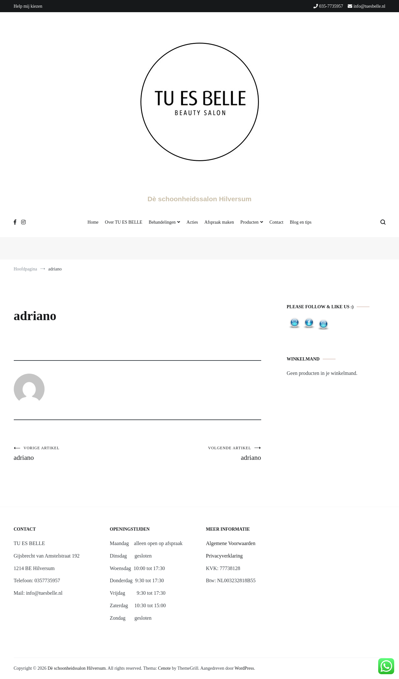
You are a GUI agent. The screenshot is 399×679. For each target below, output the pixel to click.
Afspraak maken (219, 222)
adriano (75, 453)
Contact (277, 222)
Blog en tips (301, 222)
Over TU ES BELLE (123, 222)
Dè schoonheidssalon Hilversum (199, 199)
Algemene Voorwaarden (230, 543)
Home (92, 222)
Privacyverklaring (224, 556)
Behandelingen (162, 222)
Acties (192, 222)
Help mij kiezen (28, 6)
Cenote (164, 668)
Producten (249, 222)
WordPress (244, 668)
